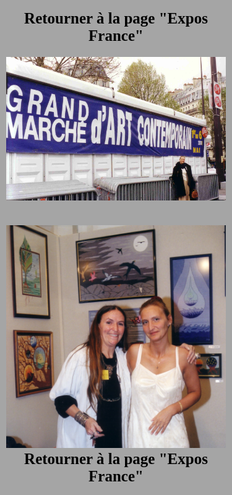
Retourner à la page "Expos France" (116, 27)
